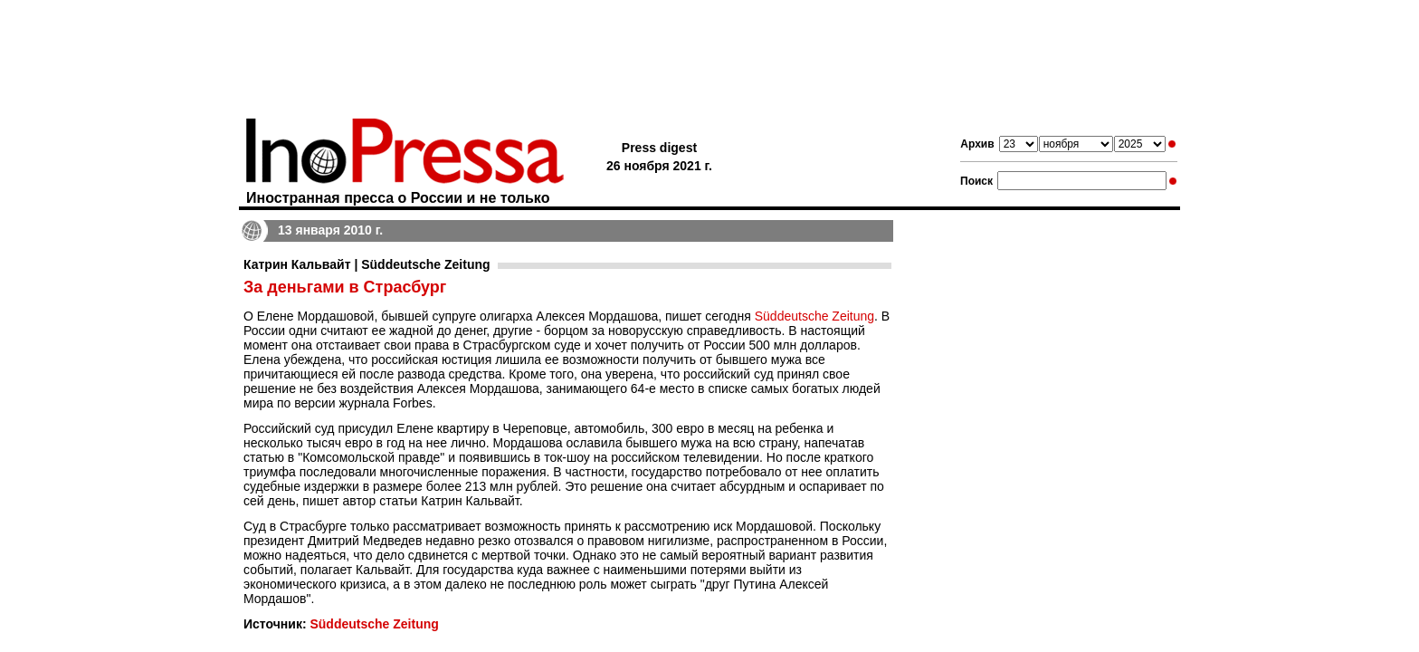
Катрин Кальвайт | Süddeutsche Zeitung (366, 264)
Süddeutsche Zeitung (814, 316)
